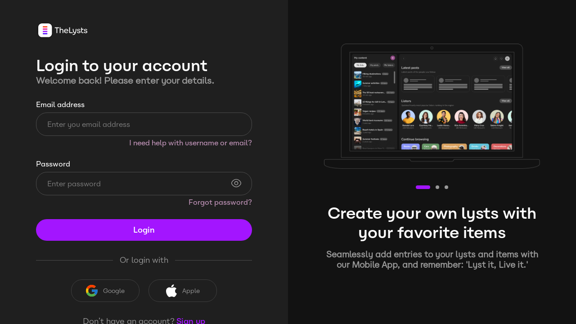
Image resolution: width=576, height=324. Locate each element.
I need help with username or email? (190, 143)
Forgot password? (220, 202)
